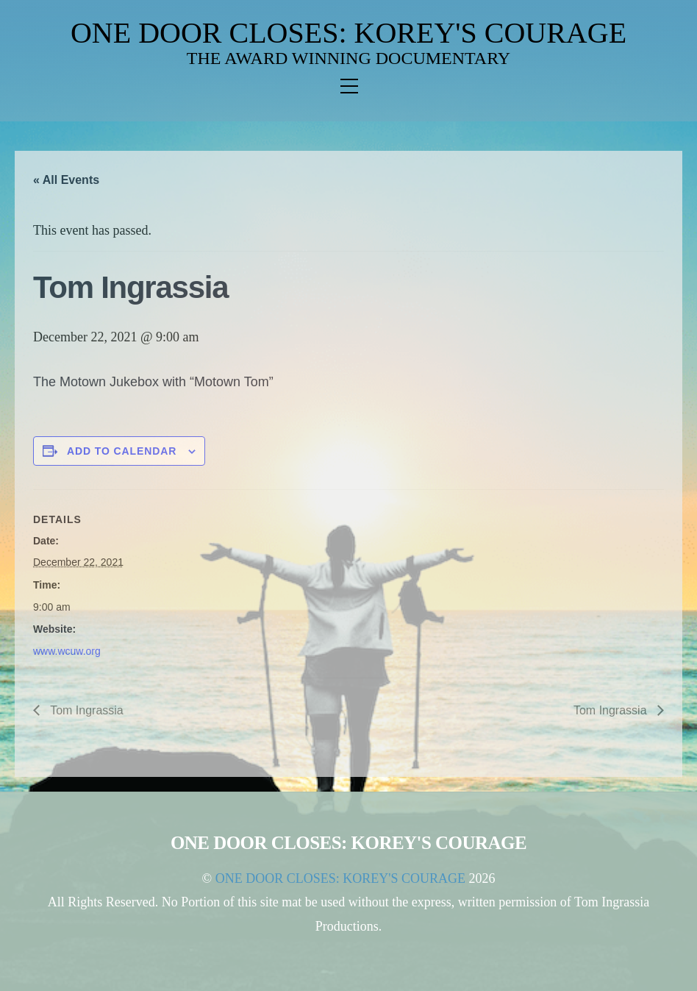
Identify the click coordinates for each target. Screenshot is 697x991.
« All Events (66, 180)
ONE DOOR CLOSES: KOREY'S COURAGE (348, 32)
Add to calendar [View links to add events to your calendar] (122, 451)
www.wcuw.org (67, 651)
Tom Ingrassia (85, 710)
